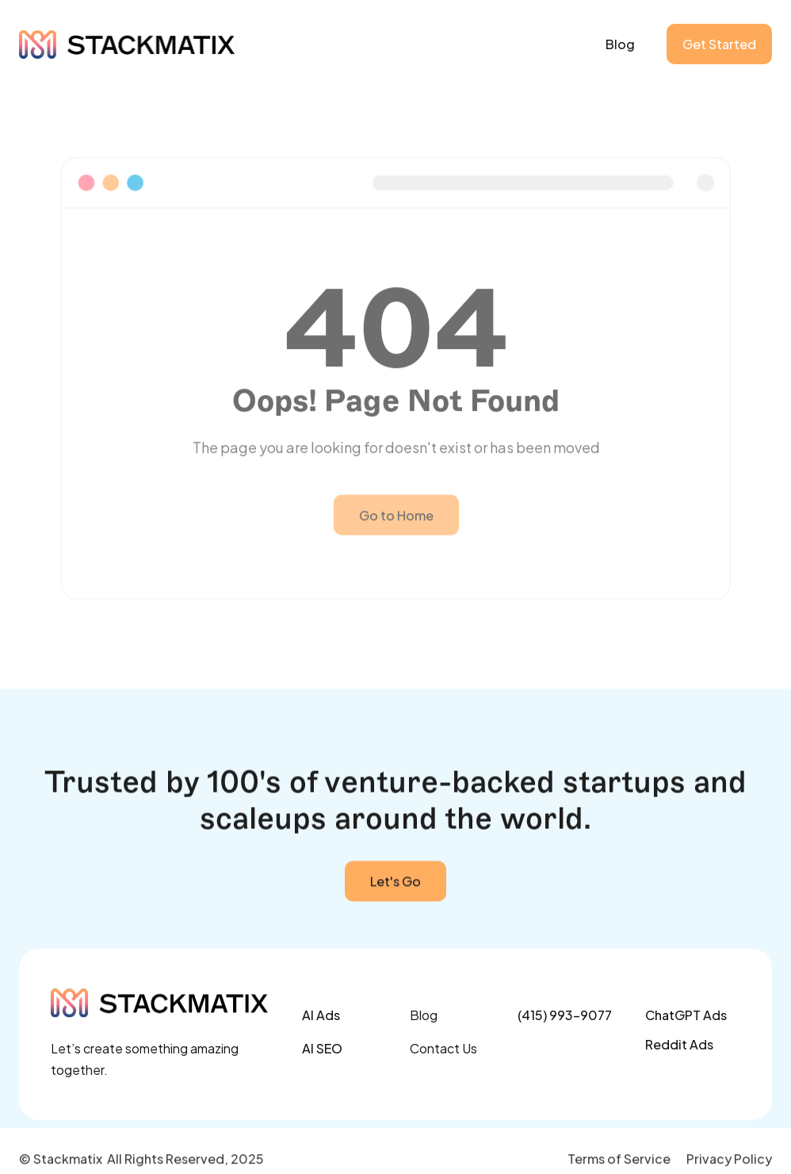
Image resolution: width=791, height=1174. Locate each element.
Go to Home (395, 545)
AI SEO (322, 1048)
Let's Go (395, 883)
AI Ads (321, 1015)
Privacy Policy (729, 1160)
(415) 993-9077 (565, 1015)
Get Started (719, 44)
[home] (128, 44)
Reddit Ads (679, 1044)
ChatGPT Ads (686, 1015)
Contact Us (443, 1048)
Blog (620, 44)
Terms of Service (619, 1160)
